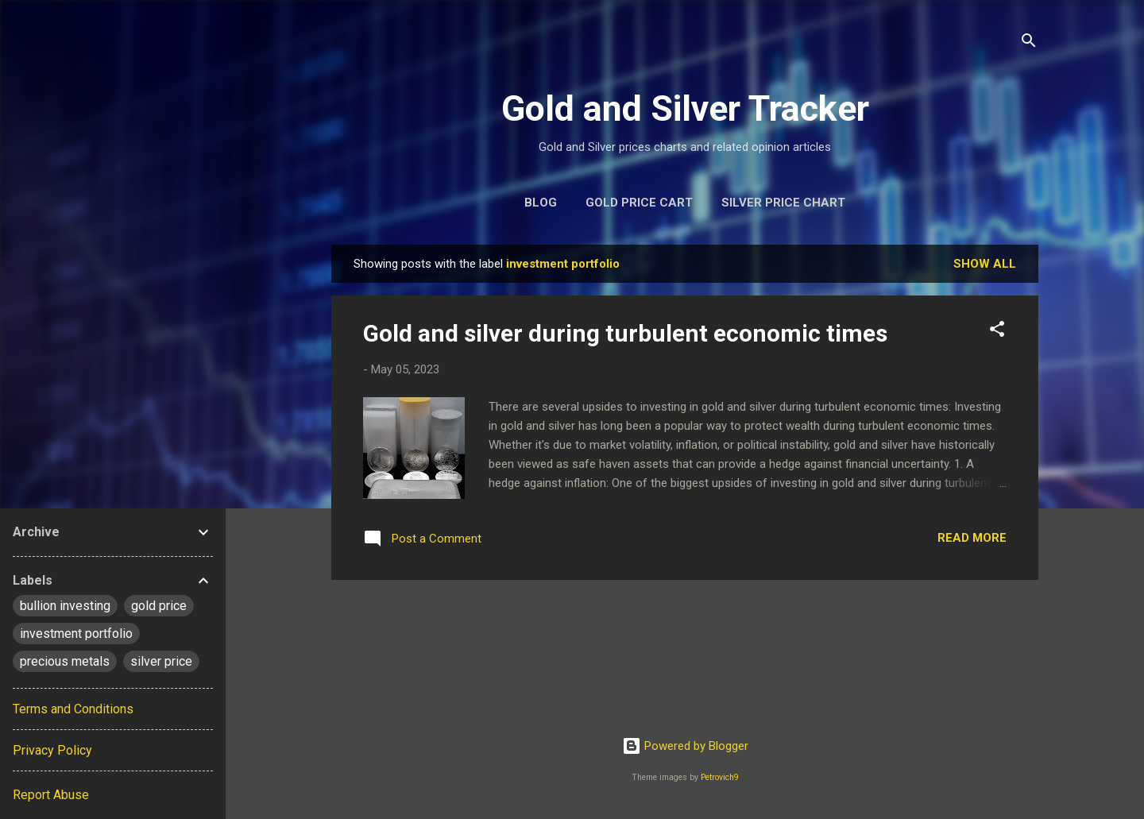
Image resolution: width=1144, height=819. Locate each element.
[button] (997, 331)
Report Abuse (51, 794)
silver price (161, 661)
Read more (972, 538)
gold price (159, 605)
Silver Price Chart (783, 202)
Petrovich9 (720, 777)
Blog (540, 202)
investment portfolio (76, 633)
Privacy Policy (52, 750)
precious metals (65, 661)
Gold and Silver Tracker (685, 108)
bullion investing (65, 605)
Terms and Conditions (73, 709)
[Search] (1028, 43)
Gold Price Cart (639, 202)
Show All (984, 264)
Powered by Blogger (685, 746)
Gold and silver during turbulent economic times (625, 333)
